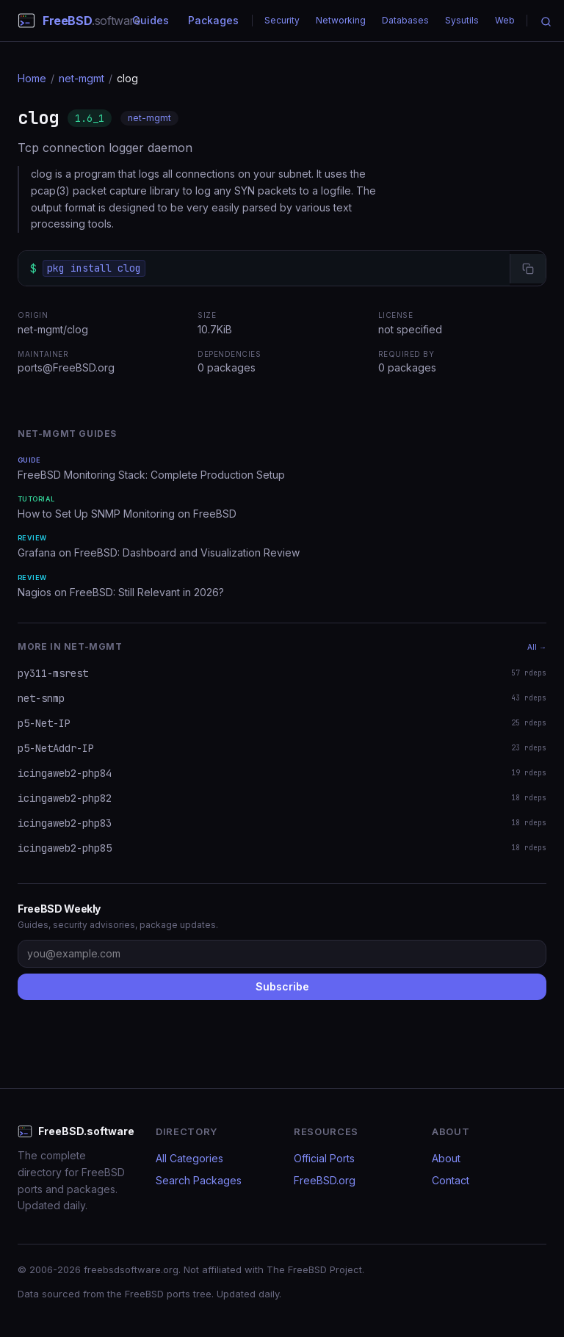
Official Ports (324, 1158)
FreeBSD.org (324, 1180)
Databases (405, 20)
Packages (213, 20)
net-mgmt (81, 78)
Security (282, 20)
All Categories (189, 1158)
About (446, 1158)
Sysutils (462, 20)
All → (536, 646)
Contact (450, 1180)
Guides (150, 20)
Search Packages (199, 1180)
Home (32, 78)
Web (505, 20)
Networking (341, 20)
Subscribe (282, 986)
